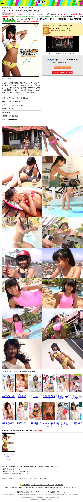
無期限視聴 (55, 60)
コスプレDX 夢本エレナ (8, 455)
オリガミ (53, 19)
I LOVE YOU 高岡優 (8, 424)
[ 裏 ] (14, 78)
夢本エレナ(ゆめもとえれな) (18, 98)
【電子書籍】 (62, 19)
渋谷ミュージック (15, 101)
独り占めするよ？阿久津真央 (22, 396)
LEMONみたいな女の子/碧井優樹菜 (8, 396)
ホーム (4, 8)
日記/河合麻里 (22, 423)
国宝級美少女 (68, 16)
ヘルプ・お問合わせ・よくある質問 (42, 485)
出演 (4, 98)
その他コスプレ (19, 105)
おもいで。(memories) (15, 19)
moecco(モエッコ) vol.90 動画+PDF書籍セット (76, 396)
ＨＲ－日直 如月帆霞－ (76, 424)
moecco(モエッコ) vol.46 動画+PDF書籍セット (62, 396)
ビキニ (10, 8)
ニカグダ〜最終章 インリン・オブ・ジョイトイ (50, 424)
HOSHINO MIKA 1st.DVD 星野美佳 (35, 424)
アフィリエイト (62, 492)
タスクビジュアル (42, 19)
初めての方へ (25, 485)
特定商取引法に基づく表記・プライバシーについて (32, 492)
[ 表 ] (8, 78)
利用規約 (53, 492)
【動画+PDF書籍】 (75, 19)
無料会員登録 (59, 485)
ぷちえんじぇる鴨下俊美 (35, 396)
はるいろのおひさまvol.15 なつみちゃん (62, 424)
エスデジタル (29, 19)
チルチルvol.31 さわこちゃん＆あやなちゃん (49, 396)
